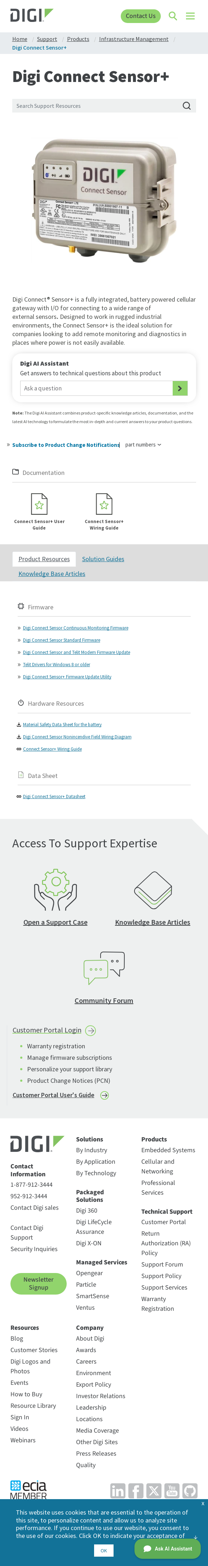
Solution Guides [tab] (103, 561)
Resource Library (33, 1408)
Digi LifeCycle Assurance (94, 1229)
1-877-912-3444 (31, 1187)
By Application (95, 1164)
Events (19, 1385)
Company (90, 1331)
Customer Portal (163, 1225)
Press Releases (96, 1456)
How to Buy (26, 1396)
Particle (86, 1287)
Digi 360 (86, 1213)
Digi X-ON (89, 1245)
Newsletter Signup (38, 1286)
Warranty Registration (157, 1306)
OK (104, 1550)
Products (154, 1142)
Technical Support (166, 1214)
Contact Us (140, 16)
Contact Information (27, 1173)
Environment (93, 1375)
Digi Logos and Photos (30, 1369)
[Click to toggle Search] (173, 16)
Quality (86, 1467)
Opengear (89, 1275)
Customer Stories (34, 1352)
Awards (86, 1352)
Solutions (89, 1142)
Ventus (85, 1310)
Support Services (164, 1290)
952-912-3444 (28, 1199)
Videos (19, 1431)
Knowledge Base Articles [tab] (51, 576)
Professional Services (158, 1190)
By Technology (96, 1175)
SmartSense (92, 1298)
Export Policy (93, 1387)
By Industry (91, 1152)
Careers (86, 1364)
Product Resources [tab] (44, 561)
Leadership (91, 1410)
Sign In (19, 1419)
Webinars (23, 1442)
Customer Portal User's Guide (53, 1097)
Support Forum (162, 1267)
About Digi (90, 1341)
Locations (89, 1421)
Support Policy (161, 1278)
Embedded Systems (168, 1152)
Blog (16, 1341)
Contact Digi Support (26, 1235)
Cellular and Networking (157, 1169)
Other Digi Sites (97, 1444)
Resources (24, 1331)
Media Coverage (97, 1433)
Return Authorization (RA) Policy (166, 1246)
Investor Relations (100, 1398)
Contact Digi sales (34, 1210)
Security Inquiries (34, 1251)
